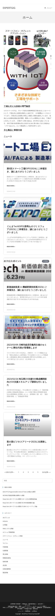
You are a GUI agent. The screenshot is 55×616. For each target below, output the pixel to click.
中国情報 (5, 547)
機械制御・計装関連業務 (44, 607)
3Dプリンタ (6, 517)
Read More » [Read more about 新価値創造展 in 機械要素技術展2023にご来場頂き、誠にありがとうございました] (11, 304)
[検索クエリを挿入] (27, 481)
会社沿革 (40, 604)
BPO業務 (19, 609)
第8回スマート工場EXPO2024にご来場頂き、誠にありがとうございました (26, 170)
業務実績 (27, 611)
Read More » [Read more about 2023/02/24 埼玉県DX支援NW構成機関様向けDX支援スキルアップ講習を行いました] (11, 401)
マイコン (5, 543)
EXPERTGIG (9, 7)
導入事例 (5, 554)
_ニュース (20, 611)
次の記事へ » (46, 472)
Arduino (5, 521)
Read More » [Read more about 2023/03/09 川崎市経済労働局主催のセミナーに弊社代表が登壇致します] (11, 364)
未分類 (5, 565)
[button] (6, 66)
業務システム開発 (20, 607)
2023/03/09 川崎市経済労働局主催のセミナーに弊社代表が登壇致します (27, 346)
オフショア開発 (31, 607)
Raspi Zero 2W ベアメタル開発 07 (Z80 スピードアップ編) (20, 506)
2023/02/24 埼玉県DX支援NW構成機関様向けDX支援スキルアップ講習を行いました (27, 381)
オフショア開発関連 (9, 532)
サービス (27, 605)
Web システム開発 (8, 607)
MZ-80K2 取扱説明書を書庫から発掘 (13, 495)
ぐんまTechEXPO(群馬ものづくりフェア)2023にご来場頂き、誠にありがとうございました (27, 229)
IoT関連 (5, 525)
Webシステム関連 (8, 528)
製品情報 (5, 572)
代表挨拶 (17, 604)
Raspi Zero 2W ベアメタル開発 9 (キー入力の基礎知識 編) (20, 499)
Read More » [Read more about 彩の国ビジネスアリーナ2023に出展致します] (11, 461)
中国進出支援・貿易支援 (31, 609)
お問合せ (34, 611)
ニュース (5, 539)
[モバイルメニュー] (48, 8)
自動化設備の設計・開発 (14, 606)
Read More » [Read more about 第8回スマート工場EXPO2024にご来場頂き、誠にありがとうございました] (11, 186)
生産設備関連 (7, 569)
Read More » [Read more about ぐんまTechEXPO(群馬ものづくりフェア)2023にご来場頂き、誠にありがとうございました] (11, 246)
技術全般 (5, 561)
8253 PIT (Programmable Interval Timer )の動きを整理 (19, 492)
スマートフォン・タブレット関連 (12, 536)
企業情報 (12, 604)
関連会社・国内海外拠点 (29, 604)
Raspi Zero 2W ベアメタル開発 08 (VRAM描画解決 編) (19, 503)
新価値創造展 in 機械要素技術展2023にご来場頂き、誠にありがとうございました (27, 288)
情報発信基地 (7, 558)
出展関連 (5, 550)
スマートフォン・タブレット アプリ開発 (34, 606)
